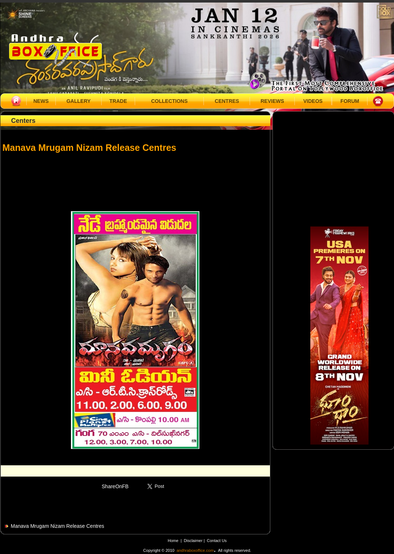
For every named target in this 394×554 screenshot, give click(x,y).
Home (173, 540)
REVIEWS (272, 101)
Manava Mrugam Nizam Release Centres (57, 526)
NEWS (41, 101)
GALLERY (79, 101)
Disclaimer (193, 540)
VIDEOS (313, 101)
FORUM (350, 101)
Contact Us (217, 540)
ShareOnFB (115, 486)
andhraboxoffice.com (195, 550)
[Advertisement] (135, 178)
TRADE (118, 101)
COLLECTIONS (169, 101)
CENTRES (227, 101)
